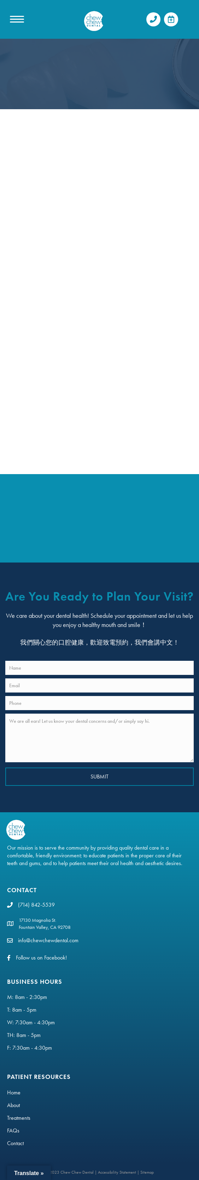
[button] (153, 19)
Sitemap (147, 1172)
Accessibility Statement (117, 1172)
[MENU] (17, 19)
